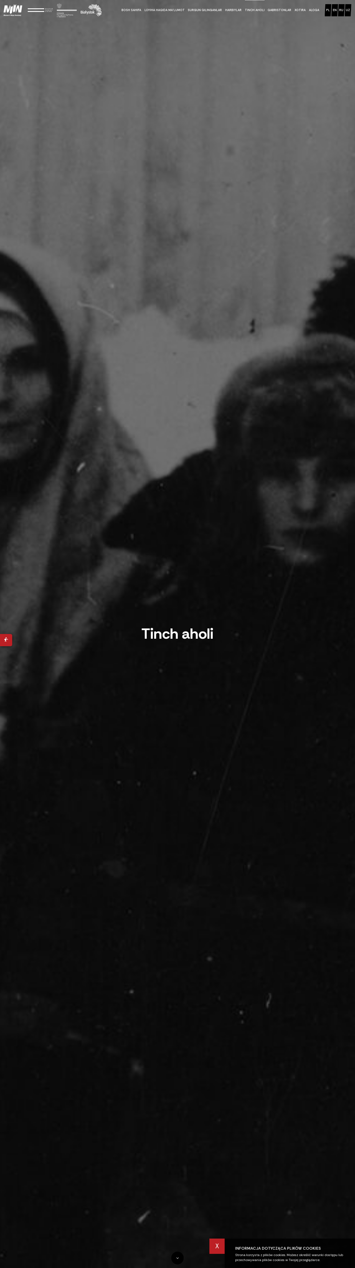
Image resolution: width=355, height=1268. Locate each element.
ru (341, 10)
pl (328, 10)
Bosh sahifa (131, 10)
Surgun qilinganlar (205, 10)
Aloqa (314, 10)
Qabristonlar (279, 10)
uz (348, 10)
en (335, 10)
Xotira (300, 10)
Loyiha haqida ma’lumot (164, 10)
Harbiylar (233, 10)
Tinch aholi (255, 10)
